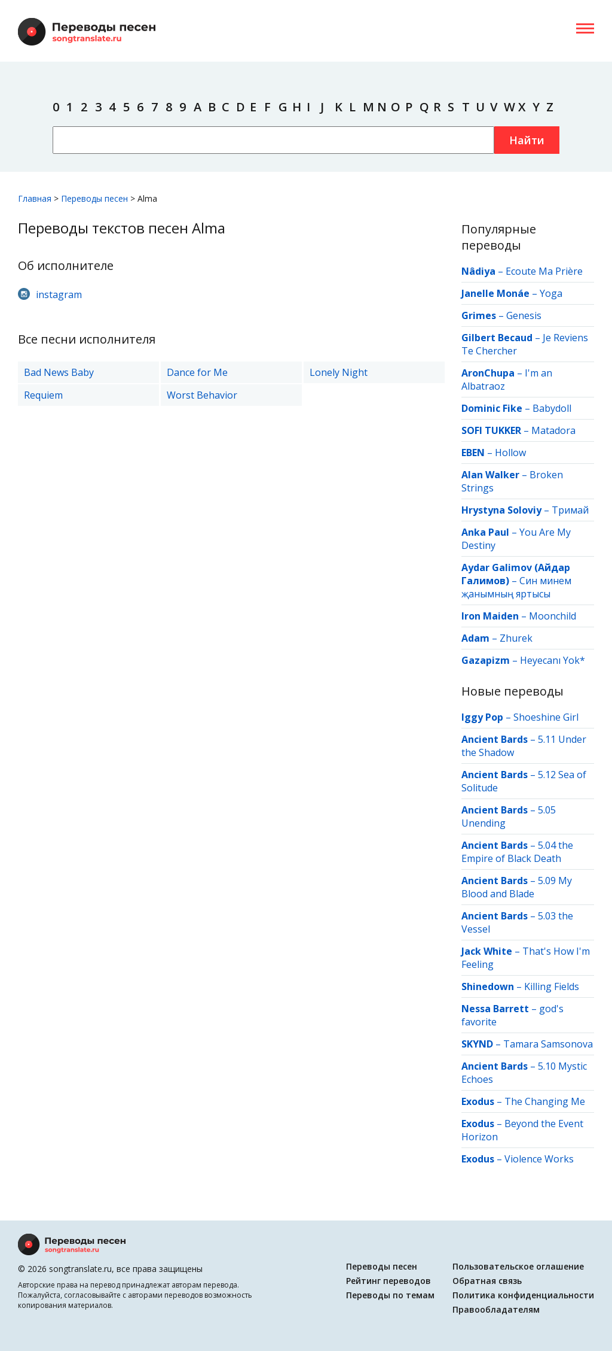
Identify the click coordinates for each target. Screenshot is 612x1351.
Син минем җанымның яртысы (516, 587)
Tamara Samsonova (548, 1044)
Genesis (523, 315)
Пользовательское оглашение (518, 1266)
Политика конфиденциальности (523, 1295)
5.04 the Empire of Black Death (517, 852)
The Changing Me (544, 1101)
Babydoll (552, 408)
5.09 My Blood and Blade (516, 887)
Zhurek (516, 638)
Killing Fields (551, 986)
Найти (526, 140)
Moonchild (552, 616)
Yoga (551, 293)
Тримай (570, 510)
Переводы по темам (390, 1295)
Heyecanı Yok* (552, 660)
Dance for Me (197, 372)
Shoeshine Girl (546, 717)
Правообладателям (496, 1309)
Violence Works (539, 1158)
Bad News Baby (59, 372)
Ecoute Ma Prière (544, 271)
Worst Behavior (202, 395)
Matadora (553, 430)
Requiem (43, 395)
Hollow (510, 452)
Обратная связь (487, 1280)
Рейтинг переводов (388, 1280)
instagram (59, 294)
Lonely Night (339, 372)
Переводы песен (381, 1266)
